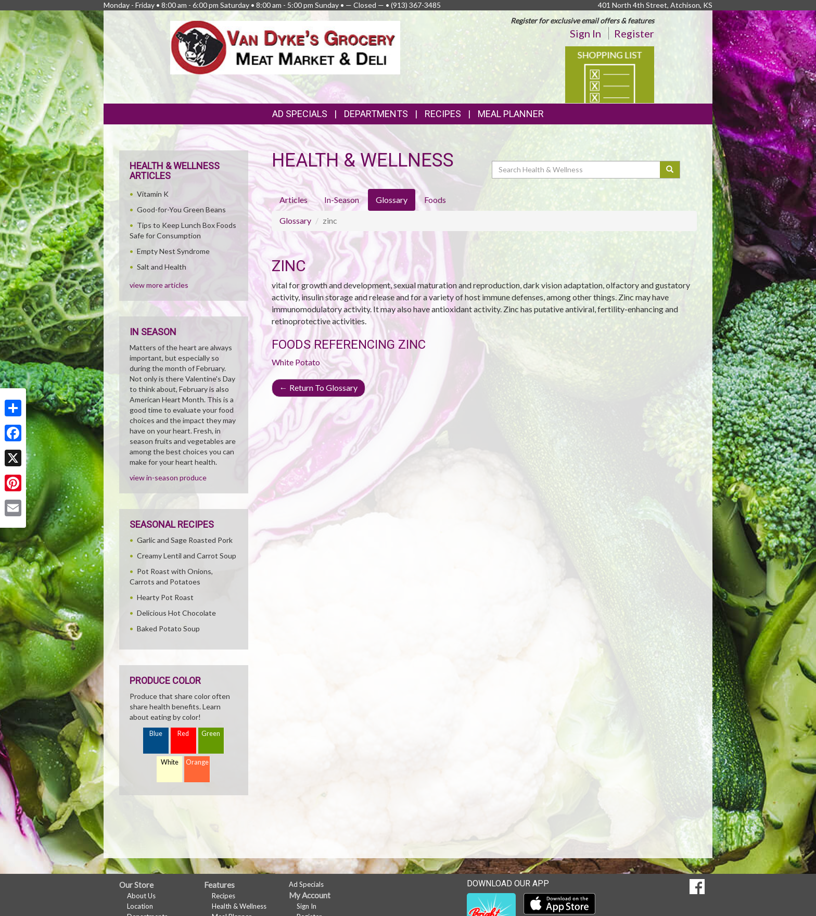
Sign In (585, 33)
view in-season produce (168, 477)
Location (140, 906)
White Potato (296, 362)
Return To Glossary (318, 387)
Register (634, 33)
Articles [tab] (293, 200)
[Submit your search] (670, 170)
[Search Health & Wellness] (576, 170)
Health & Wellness (239, 906)
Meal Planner (511, 113)
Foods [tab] (435, 200)
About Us (141, 896)
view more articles (159, 285)
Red (183, 733)
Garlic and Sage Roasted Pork (185, 540)
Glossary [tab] (391, 200)
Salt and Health (161, 266)
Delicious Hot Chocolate (176, 612)
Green (210, 733)
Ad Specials (299, 113)
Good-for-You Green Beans (181, 209)
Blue (155, 733)
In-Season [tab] (341, 200)
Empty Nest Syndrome (173, 251)
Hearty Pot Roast (165, 597)
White (169, 762)
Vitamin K (153, 193)
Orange (197, 762)
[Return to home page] (285, 46)
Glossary (295, 220)
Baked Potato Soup (168, 628)
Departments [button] (376, 113)
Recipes (443, 113)
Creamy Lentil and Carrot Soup (186, 555)
